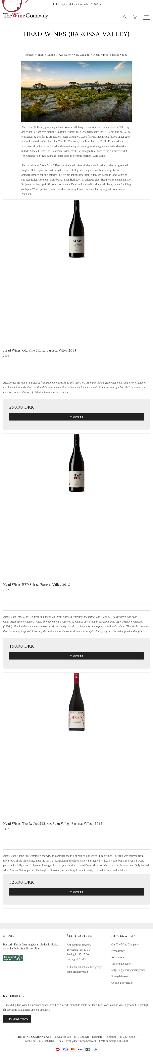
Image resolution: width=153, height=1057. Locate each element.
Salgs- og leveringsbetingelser (128, 970)
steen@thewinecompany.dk (81, 1041)
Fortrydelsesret (119, 976)
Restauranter (118, 957)
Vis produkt (76, 416)
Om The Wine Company (125, 944)
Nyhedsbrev (118, 950)
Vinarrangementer (121, 963)
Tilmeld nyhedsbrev (17, 1018)
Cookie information (122, 982)
